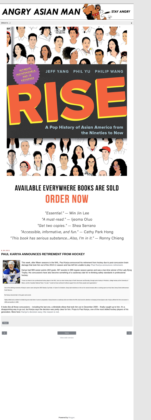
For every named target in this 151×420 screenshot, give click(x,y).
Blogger (72, 418)
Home (67, 333)
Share (5, 323)
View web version (67, 338)
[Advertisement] (66, 377)
